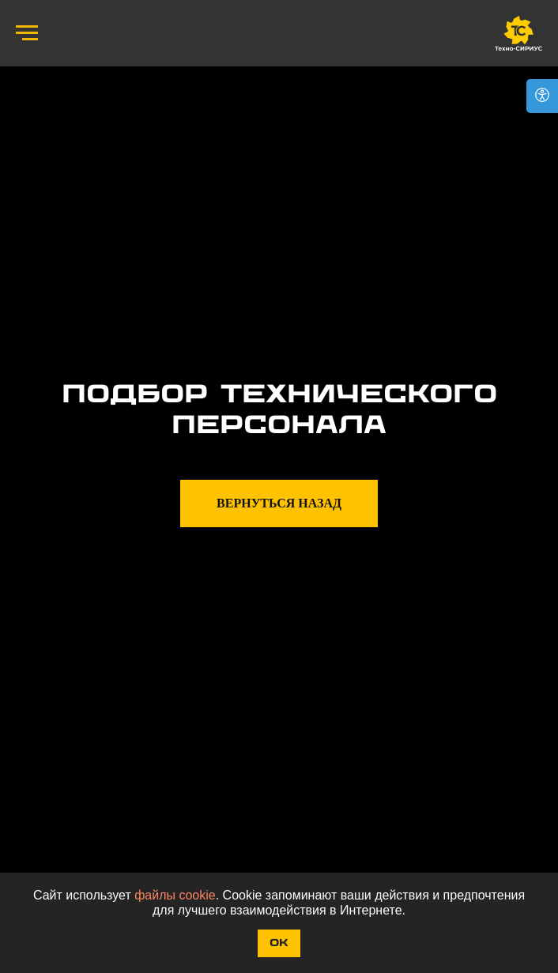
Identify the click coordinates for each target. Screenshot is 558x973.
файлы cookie (175, 895)
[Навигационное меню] (27, 33)
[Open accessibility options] (542, 96)
